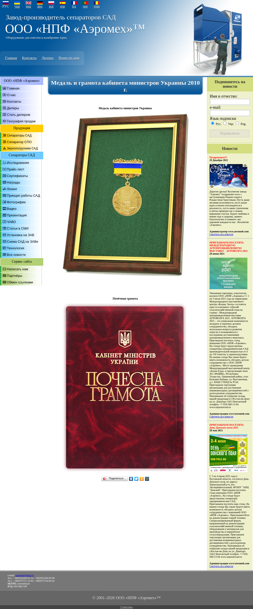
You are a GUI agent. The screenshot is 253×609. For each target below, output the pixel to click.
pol (51, 6)
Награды (13, 182)
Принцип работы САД (23, 195)
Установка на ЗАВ (20, 235)
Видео (11, 209)
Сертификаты (17, 176)
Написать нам (68, 58)
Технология (15, 248)
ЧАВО (11, 222)
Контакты (29, 58)
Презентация (17, 215)
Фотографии (16, 202)
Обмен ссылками (20, 282)
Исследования (18, 163)
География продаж (21, 121)
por (85, 6)
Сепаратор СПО (19, 142)
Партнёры (14, 276)
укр (17, 6)
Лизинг (12, 189)
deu (39, 6)
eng (28, 6)
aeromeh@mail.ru (24, 575)
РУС (5, 6)
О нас (11, 95)
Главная (11, 58)
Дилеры (48, 58)
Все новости (16, 255)
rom (97, 6)
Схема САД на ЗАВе (22, 241)
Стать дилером (18, 115)
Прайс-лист (15, 169)
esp (62, 6)
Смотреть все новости (221, 234)
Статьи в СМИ (18, 228)
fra (74, 6)
